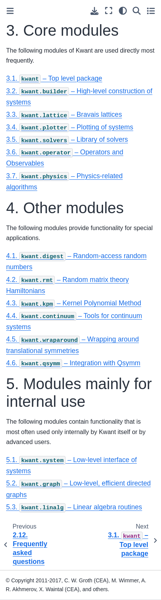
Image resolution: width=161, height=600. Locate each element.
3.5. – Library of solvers (67, 139)
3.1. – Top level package (54, 78)
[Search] (137, 10)
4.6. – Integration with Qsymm (73, 363)
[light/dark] (123, 10)
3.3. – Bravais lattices (64, 114)
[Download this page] (94, 11)
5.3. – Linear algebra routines (74, 507)
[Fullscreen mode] (109, 10)
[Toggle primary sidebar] (10, 11)
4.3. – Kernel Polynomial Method (73, 303)
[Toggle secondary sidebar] (151, 10)
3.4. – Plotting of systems (69, 127)
